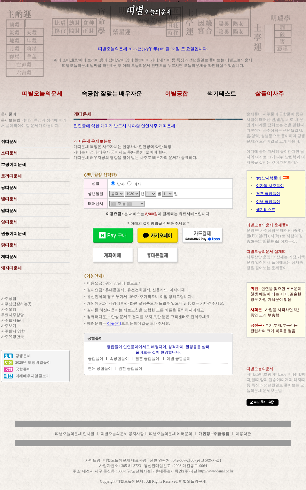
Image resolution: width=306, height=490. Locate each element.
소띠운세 (9, 153)
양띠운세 (9, 222)
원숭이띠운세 (13, 233)
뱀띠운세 (9, 199)
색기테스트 (265, 209)
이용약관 (243, 434)
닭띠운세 (9, 245)
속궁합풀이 (119, 358)
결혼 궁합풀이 (147, 358)
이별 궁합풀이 (179, 358)
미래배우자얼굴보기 (32, 376)
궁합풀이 (23, 369)
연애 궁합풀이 (100, 368)
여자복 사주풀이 (270, 185)
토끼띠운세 (11, 176)
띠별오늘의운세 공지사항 (122, 434)
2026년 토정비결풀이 (33, 362)
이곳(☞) (114, 323)
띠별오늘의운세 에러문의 (170, 434)
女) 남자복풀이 (268, 178)
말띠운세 (9, 210)
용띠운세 (9, 187)
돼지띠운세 (11, 268)
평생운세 (23, 356)
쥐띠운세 (9, 141)
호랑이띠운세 (13, 164)
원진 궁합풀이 (130, 368)
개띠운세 (9, 256)
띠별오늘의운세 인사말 (74, 434)
